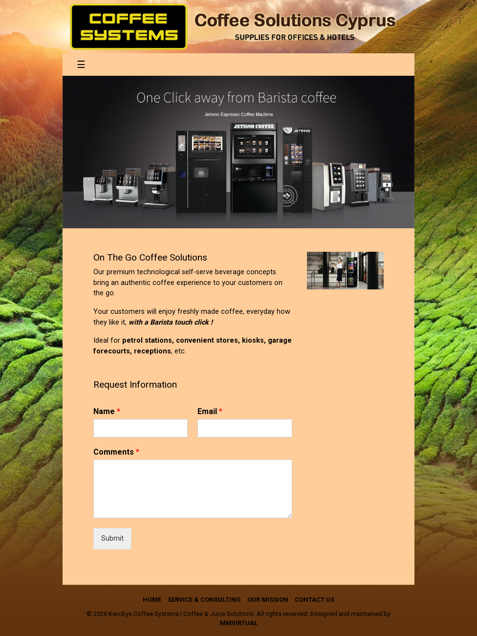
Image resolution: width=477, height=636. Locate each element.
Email (209, 411)
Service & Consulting (204, 599)
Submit (112, 538)
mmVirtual (239, 623)
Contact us (314, 599)
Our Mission (267, 599)
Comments (116, 452)
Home (152, 599)
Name (106, 411)
